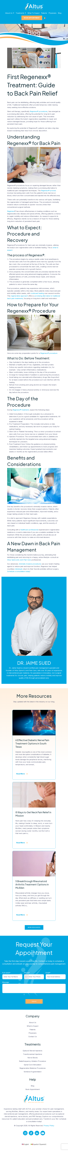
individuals (18, 569)
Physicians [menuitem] (52, 13)
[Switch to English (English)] (25, 1145)
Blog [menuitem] (59, 13)
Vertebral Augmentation (32, 1073)
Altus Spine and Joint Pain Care (19, 560)
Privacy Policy (49, 1127)
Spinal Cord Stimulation (32, 1066)
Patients (32, 1031)
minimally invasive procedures (30, 564)
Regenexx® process (48, 191)
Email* (48, 973)
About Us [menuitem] (8, 13)
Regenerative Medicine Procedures (33, 1069)
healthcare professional (29, 530)
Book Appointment (33, 1091)
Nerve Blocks (33, 1059)
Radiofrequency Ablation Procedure (32, 1062)
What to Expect (32, 1027)
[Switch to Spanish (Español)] (38, 1145)
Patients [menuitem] (44, 13)
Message (5, 983)
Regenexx (11, 211)
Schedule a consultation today (18, 571)
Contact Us (32, 1038)
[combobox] (26, 977)
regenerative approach (19, 296)
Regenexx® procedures (38, 111)
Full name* (6, 973)
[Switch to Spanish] (44, 18)
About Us (32, 1024)
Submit (34, 1002)
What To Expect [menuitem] (34, 13)
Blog (32, 1087)
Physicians (32, 1034)
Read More (20, 774)
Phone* (27, 973)
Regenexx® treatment (21, 410)
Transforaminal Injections (32, 1055)
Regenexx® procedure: (49, 353)
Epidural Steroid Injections (32, 1052)
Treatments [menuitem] (20, 13)
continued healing (37, 293)
